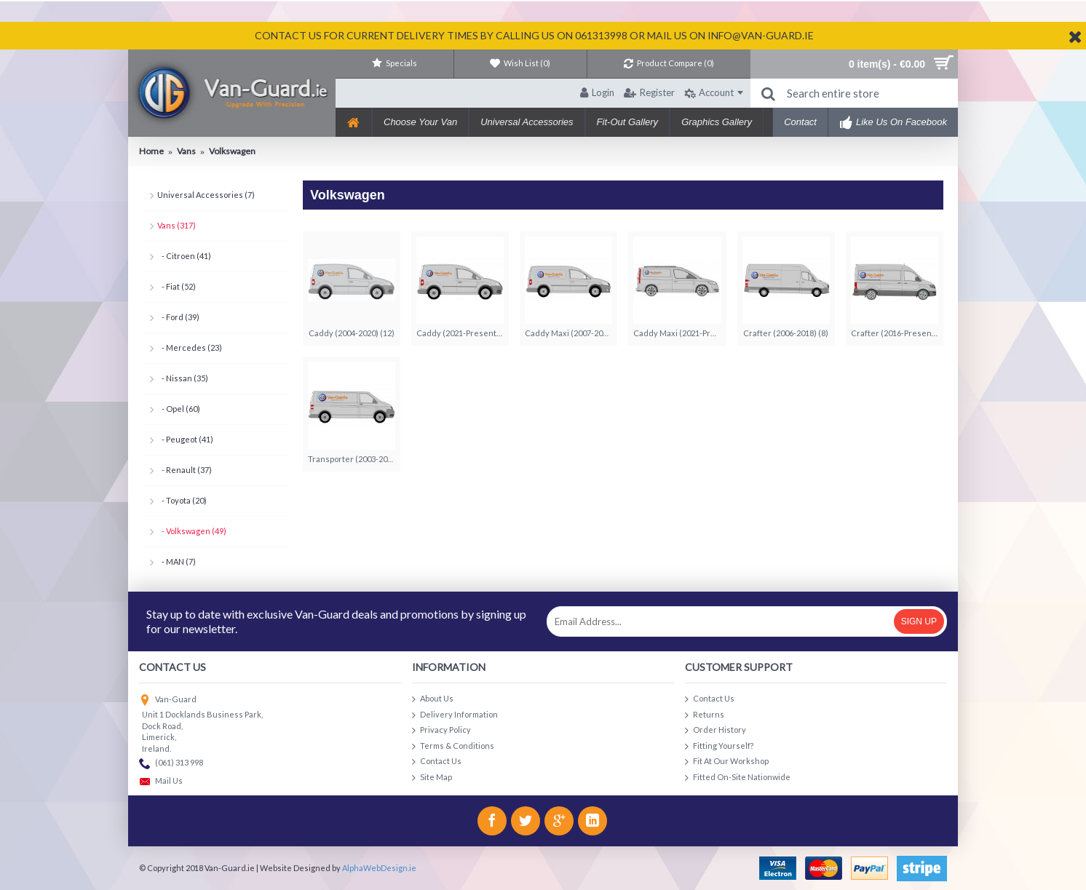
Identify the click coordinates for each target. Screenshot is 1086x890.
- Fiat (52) (176, 286)
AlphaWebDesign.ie (379, 868)
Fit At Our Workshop (727, 761)
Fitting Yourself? (719, 746)
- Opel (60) (178, 408)
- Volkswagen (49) (191, 531)
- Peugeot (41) (185, 439)
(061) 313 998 (171, 764)
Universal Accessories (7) (206, 194)
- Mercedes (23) (189, 347)
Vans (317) (176, 225)
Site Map (432, 777)
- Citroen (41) (184, 256)
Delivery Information (455, 715)
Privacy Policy (441, 730)
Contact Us (436, 761)
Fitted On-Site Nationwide (737, 777)
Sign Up (919, 621)
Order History (715, 730)
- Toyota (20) (182, 500)
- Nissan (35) (182, 378)
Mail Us (161, 782)
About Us (432, 699)
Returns (704, 715)
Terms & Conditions (453, 746)
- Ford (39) (178, 317)
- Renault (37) (184, 469)
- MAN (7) (176, 561)
